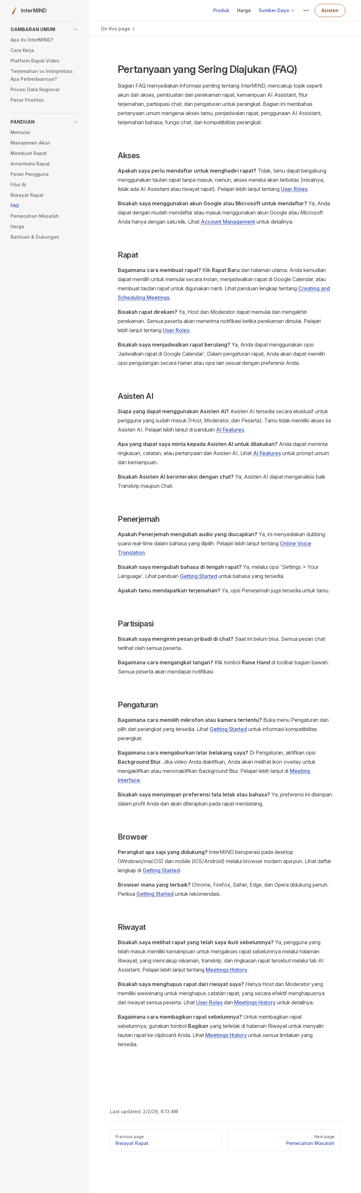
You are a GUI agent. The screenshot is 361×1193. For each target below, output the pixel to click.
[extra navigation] (306, 10)
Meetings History (226, 969)
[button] (44, 29)
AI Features (230, 429)
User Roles (294, 189)
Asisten (329, 10)
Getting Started (198, 576)
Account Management (228, 221)
